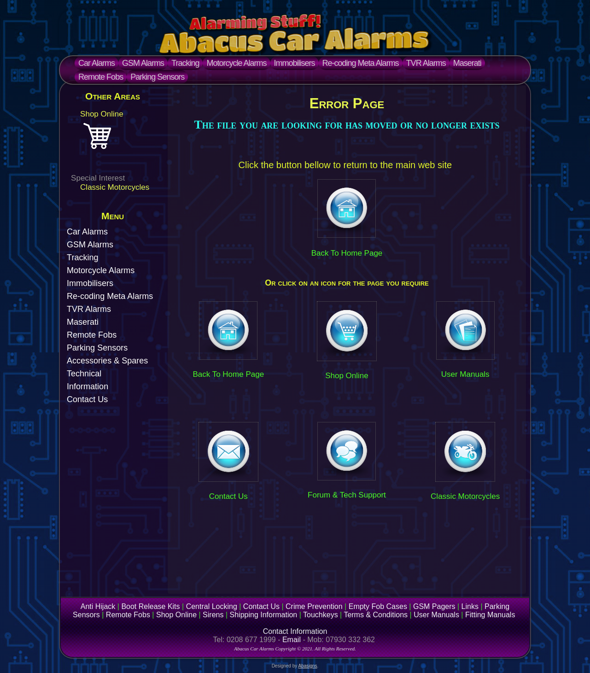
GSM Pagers (434, 606)
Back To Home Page (347, 253)
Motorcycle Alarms (236, 63)
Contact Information (295, 631)
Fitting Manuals (490, 615)
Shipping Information (264, 615)
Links (470, 606)
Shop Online (101, 114)
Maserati (467, 63)
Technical (84, 373)
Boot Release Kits (150, 606)
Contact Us (87, 399)
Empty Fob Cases (378, 606)
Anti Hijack (98, 606)
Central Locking (211, 606)
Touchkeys (320, 615)
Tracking (185, 63)
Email (291, 640)
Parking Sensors (157, 77)
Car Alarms (96, 63)
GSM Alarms (143, 63)
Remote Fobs (100, 77)
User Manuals (465, 374)
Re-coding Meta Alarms (360, 63)
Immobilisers (294, 63)
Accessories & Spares (107, 360)
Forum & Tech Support (347, 495)
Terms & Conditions (376, 615)
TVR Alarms (426, 63)
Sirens (213, 615)
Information (87, 386)
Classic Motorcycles (114, 187)
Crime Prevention (314, 606)
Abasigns (307, 665)
